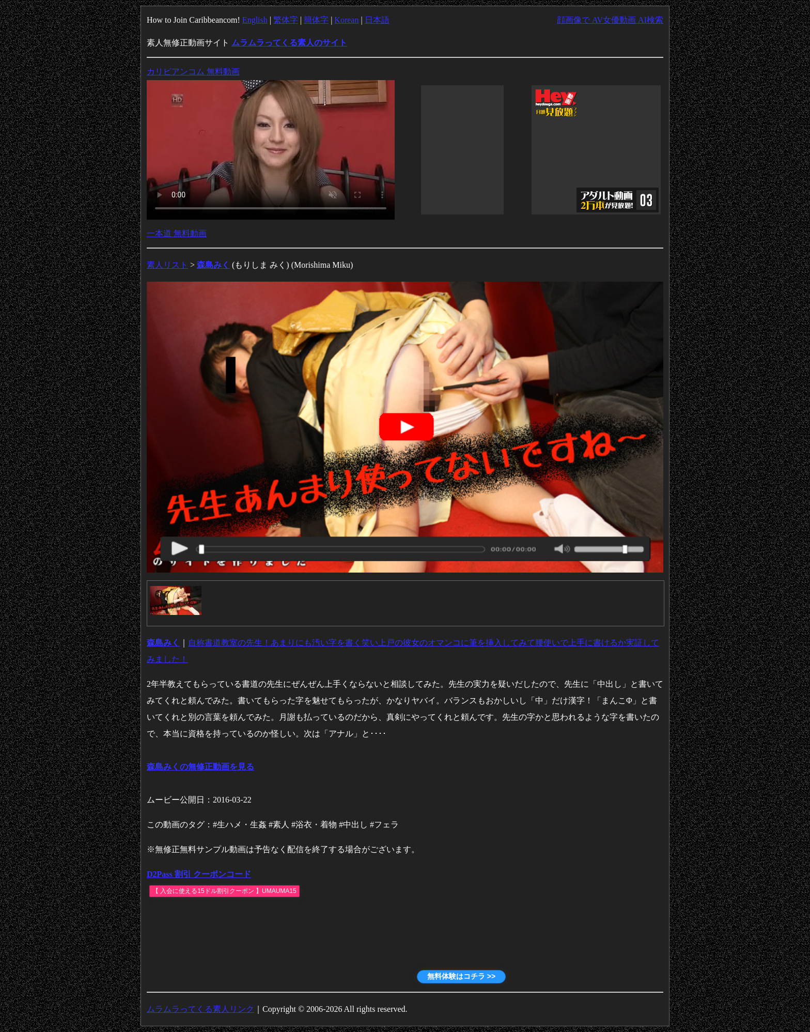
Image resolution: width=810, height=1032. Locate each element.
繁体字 (285, 20)
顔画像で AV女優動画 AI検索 (610, 20)
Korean (346, 20)
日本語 (377, 20)
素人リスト (167, 264)
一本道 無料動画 (177, 233)
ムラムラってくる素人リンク (200, 1009)
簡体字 (316, 20)
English (255, 20)
